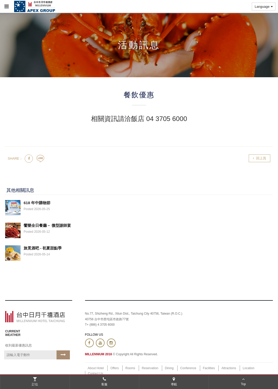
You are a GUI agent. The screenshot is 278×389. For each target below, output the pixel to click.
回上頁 (259, 158)
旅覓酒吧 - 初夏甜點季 (43, 248)
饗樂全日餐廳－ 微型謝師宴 (47, 225)
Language (264, 6)
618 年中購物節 (37, 203)
